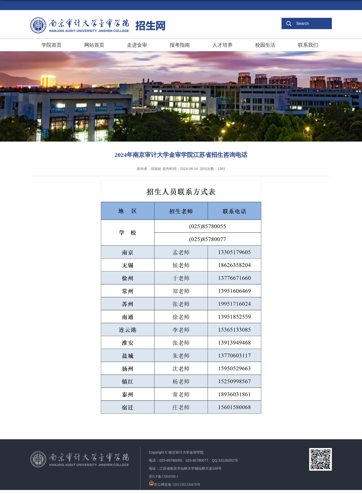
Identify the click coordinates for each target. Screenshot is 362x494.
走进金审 (137, 45)
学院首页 (51, 45)
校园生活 (265, 45)
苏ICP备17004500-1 (163, 476)
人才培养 (222, 45)
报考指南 (180, 45)
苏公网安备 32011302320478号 (174, 484)
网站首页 (94, 45)
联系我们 (308, 45)
